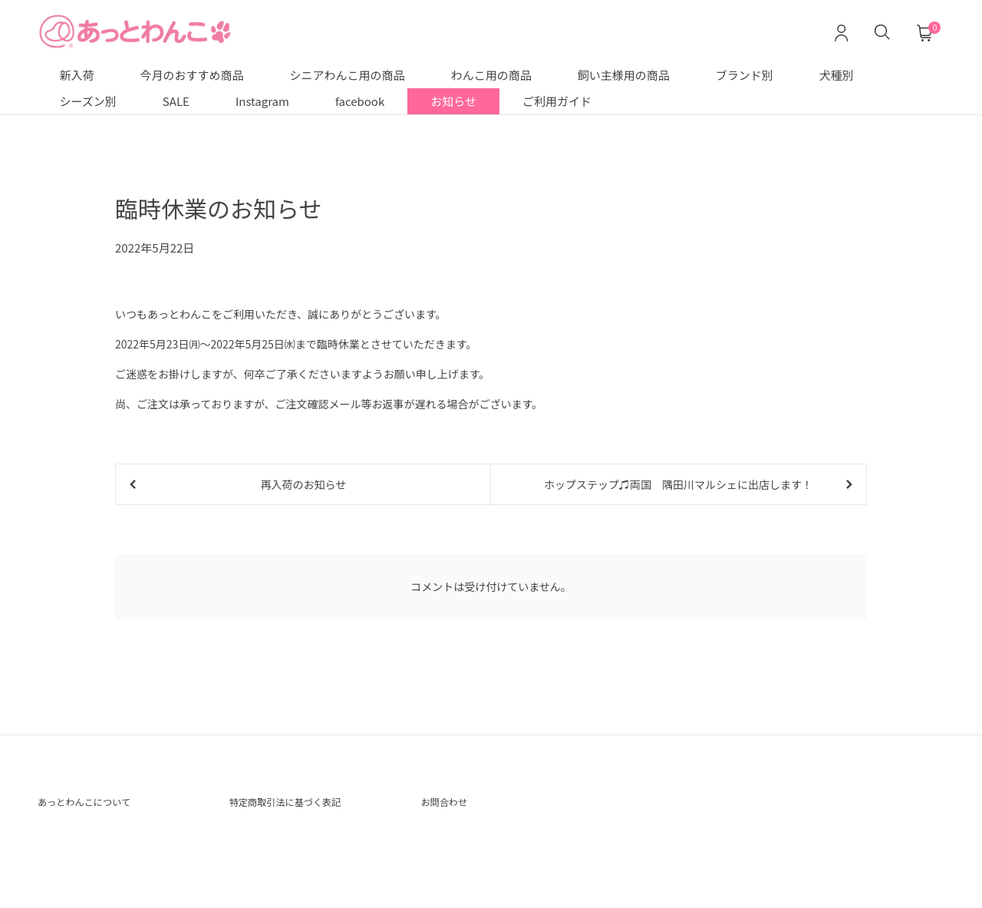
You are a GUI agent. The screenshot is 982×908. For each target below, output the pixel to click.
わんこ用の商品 (491, 75)
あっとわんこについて (99, 807)
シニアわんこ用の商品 (347, 75)
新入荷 (77, 75)
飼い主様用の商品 (624, 75)
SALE (176, 101)
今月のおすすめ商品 (192, 75)
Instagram (262, 101)
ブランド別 (744, 75)
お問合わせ (451, 807)
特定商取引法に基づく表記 (303, 807)
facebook (359, 101)
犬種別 (836, 75)
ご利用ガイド (557, 101)
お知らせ (453, 101)
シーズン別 (88, 101)
